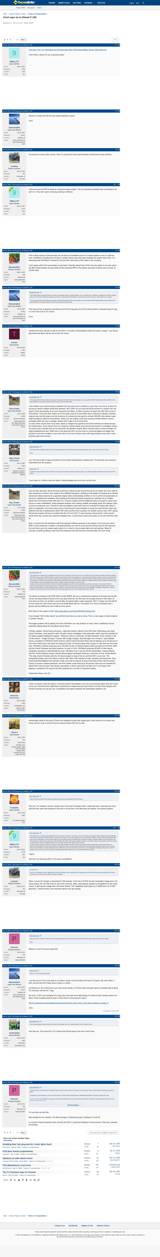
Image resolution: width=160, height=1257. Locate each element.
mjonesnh (6, 1154)
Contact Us (60, 1226)
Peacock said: (33, 970)
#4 (115, 184)
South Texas (21, 742)
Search (39, 7)
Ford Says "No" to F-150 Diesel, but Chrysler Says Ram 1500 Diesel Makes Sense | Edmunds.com (68, 50)
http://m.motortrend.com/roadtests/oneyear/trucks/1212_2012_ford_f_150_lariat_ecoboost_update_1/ (68, 1003)
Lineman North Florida (10, 1161)
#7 (116, 326)
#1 (116, 45)
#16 (116, 864)
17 (45, 1168)
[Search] (143, 2)
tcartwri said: (32, 468)
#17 (116, 930)
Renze (5, 1175)
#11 (116, 567)
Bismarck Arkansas (19, 418)
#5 (116, 250)
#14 (116, 791)
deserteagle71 (115, 1160)
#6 (116, 287)
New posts (31, 7)
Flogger (117, 1153)
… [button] (14, 39)
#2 (116, 111)
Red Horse (6, 1147)
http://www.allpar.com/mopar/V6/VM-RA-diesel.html (75, 611)
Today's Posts (20, 7)
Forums (51, 3)
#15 (114, 828)
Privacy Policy (103, 1226)
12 (17, 39)
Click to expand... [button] (73, 1105)
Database (88, 3)
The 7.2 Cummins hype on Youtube (19, 1172)
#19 (116, 1016)
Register (101, 3)
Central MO (21, 1043)
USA (23, 71)
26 (98, 1172)
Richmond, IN (21, 957)
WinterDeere (7, 1168)
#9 (116, 441)
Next (22, 40)
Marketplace (64, 3)
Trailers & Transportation (30, 1147)
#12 (116, 679)
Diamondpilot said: (34, 446)
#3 (116, 149)
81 (98, 1158)
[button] (94, 2)
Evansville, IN (21, 176)
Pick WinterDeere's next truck (17, 1165)
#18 (116, 965)
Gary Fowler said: (34, 572)
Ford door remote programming (18, 1151)
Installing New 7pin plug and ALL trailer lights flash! (27, 1144)
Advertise (73, 1226)
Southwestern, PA (19, 705)
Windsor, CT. (21, 468)
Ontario (23, 352)
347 (97, 1165)
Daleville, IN (21, 138)
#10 (116, 486)
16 (42, 1168)
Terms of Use (87, 1226)
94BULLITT (8, 23)
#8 (116, 392)
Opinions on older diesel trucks (18, 1158)
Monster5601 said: (34, 292)
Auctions (77, 3)
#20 (116, 1082)
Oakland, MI (21, 277)
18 (48, 1168)
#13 (116, 715)
